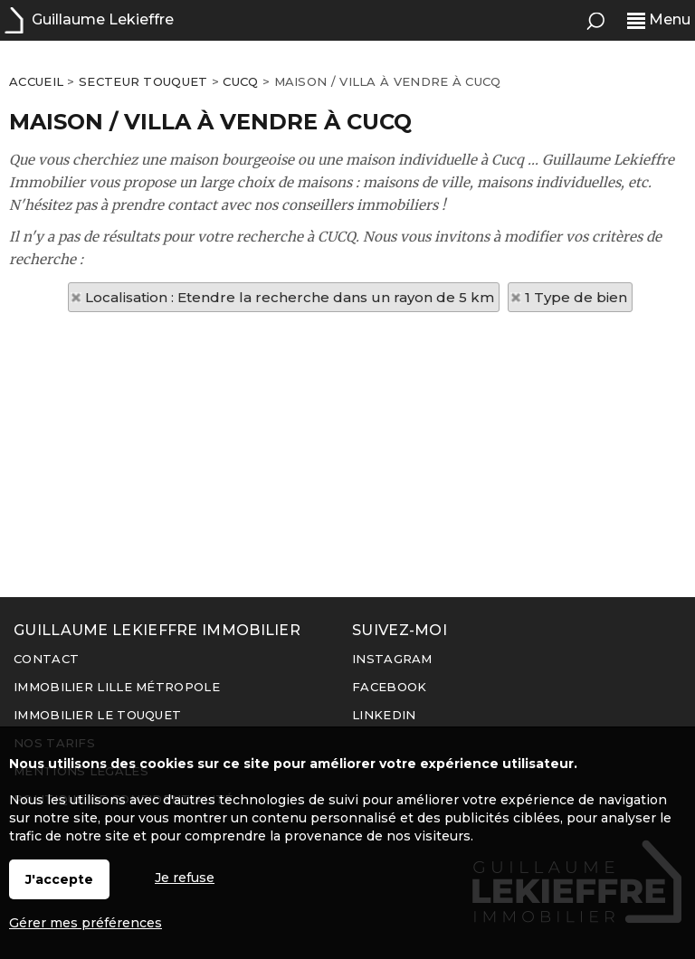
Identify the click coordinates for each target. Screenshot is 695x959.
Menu (658, 19)
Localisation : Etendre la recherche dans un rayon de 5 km (289, 297)
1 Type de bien (576, 297)
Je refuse (184, 877)
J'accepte (59, 879)
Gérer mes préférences (85, 923)
